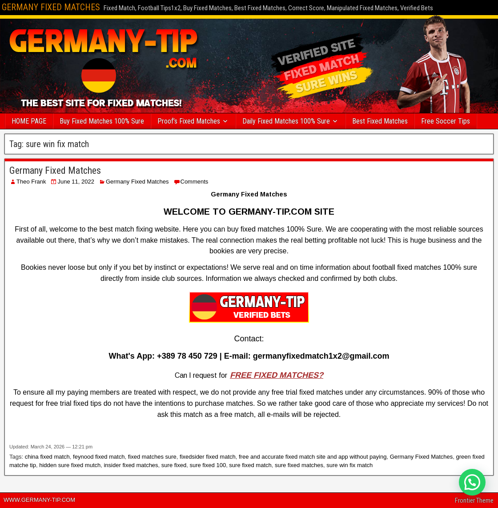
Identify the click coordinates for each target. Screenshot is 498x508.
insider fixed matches (131, 465)
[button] (472, 482)
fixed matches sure (152, 456)
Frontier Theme (474, 500)
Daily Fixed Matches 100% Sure (286, 121)
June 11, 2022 (75, 181)
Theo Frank (31, 181)
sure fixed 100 (207, 465)
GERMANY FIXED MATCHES (51, 7)
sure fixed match (250, 465)
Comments (195, 181)
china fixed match (47, 456)
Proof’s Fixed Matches (188, 121)
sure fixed (173, 465)
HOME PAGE (29, 121)
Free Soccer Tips (445, 121)
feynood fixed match (98, 456)
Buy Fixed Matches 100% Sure (102, 121)
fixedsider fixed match (208, 456)
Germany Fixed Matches (55, 170)
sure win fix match (349, 465)
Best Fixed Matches (380, 121)
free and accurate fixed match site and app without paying (312, 456)
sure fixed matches (299, 465)
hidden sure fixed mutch (69, 465)
